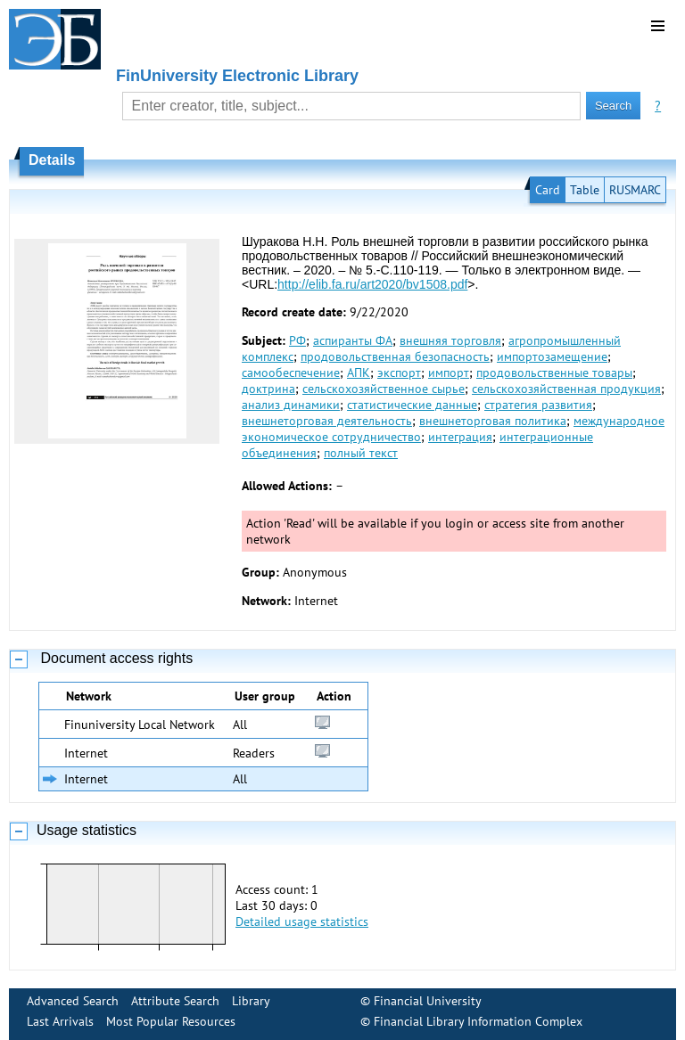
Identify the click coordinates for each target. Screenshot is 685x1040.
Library (251, 1001)
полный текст (361, 453)
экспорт (399, 372)
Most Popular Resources (170, 1021)
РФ (297, 340)
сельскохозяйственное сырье (383, 389)
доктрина (268, 389)
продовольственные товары (554, 372)
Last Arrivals (60, 1021)
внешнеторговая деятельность (327, 421)
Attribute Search (175, 1001)
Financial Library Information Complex (478, 1021)
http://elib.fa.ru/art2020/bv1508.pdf (372, 284)
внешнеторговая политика (492, 421)
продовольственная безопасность (395, 356)
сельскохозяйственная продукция (566, 389)
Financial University (428, 1001)
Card (547, 190)
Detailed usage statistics (301, 921)
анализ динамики (291, 405)
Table (584, 190)
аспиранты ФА (352, 340)
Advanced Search (73, 1001)
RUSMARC (635, 190)
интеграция (460, 437)
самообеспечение (291, 372)
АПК (358, 372)
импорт (448, 372)
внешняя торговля (450, 340)
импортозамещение (552, 356)
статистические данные (412, 405)
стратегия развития (538, 405)
